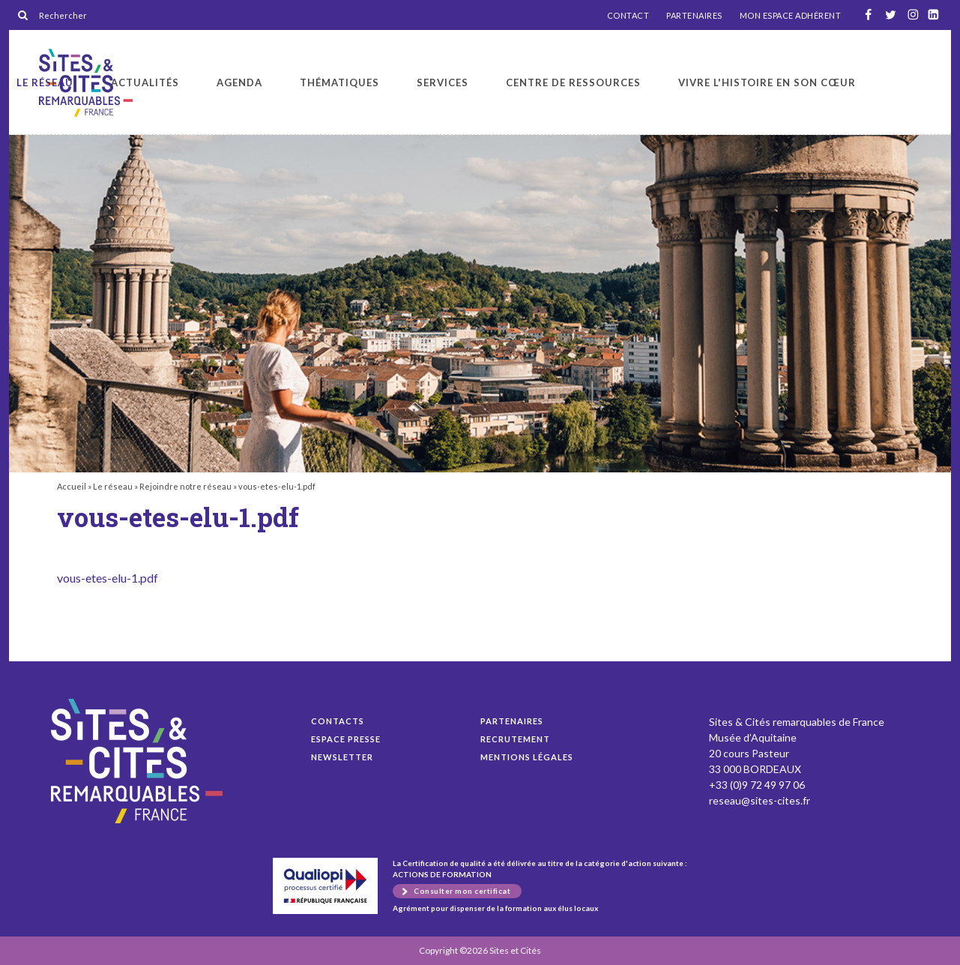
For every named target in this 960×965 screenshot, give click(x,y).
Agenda (239, 82)
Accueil (71, 486)
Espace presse (346, 739)
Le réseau (44, 82)
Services (442, 82)
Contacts (337, 721)
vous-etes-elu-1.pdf (107, 578)
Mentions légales (526, 757)
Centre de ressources (573, 82)
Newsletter (342, 757)
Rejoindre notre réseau (185, 486)
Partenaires (511, 721)
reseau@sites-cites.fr (759, 800)
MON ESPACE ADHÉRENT (791, 15)
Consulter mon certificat (462, 890)
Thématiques (339, 82)
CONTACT (628, 15)
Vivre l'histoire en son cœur (767, 82)
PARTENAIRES (694, 15)
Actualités (145, 82)
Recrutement (515, 739)
